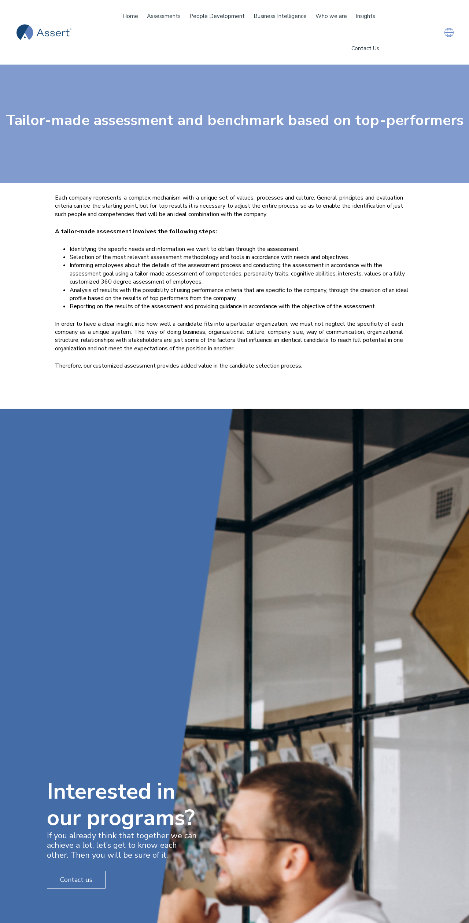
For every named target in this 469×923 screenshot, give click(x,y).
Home (130, 16)
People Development (217, 16)
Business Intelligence (280, 16)
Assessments (164, 16)
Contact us (76, 879)
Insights (365, 16)
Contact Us (365, 48)
